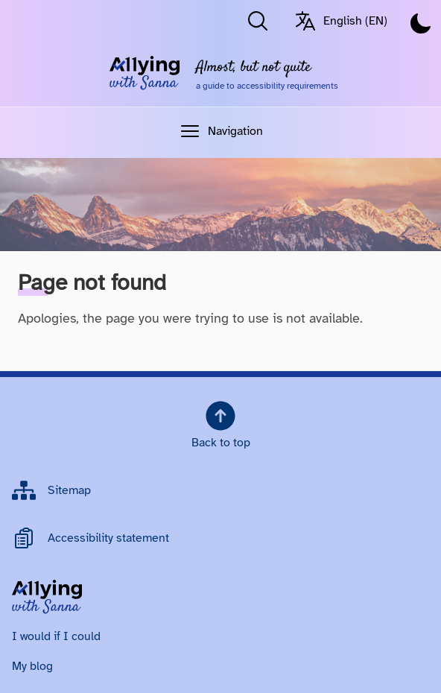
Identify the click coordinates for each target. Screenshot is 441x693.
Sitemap (69, 490)
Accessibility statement (108, 538)
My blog (32, 666)
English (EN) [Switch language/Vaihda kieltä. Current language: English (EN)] (340, 21)
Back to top (220, 424)
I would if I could (56, 636)
